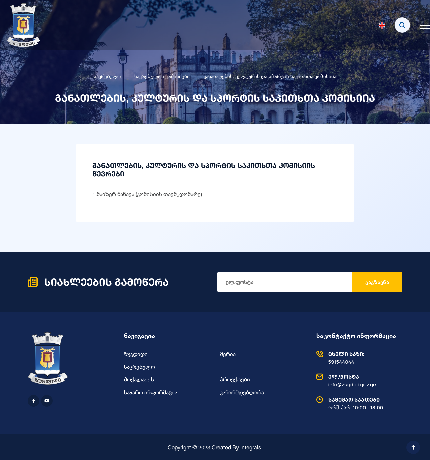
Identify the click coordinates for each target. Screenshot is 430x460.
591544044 (357, 357)
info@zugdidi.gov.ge (357, 380)
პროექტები (235, 379)
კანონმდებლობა (242, 392)
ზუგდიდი (136, 354)
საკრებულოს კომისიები (162, 76)
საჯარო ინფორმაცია (150, 392)
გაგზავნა (377, 282)
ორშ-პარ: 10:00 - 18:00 (357, 403)
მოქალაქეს (139, 379)
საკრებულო (107, 76)
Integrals (250, 447)
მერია (228, 354)
